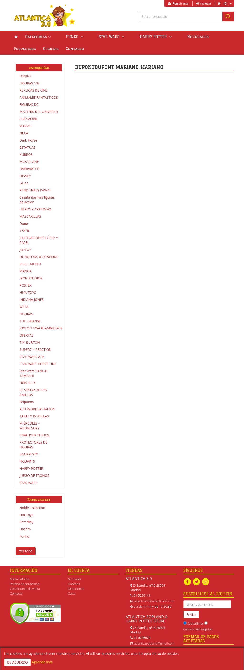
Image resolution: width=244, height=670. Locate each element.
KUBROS (26, 154)
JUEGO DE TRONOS (34, 475)
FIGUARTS (27, 461)
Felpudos (27, 402)
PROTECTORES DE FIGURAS (33, 444)
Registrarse (178, 3)
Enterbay (26, 522)
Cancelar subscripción (198, 629)
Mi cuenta (74, 579)
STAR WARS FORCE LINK (38, 364)
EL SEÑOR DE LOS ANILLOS (33, 392)
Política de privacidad (24, 584)
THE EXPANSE (30, 321)
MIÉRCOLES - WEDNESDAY (30, 425)
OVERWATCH (30, 168)
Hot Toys (26, 515)
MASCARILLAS (30, 216)
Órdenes (74, 584)
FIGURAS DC (29, 104)
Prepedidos (194, 37)
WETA (24, 306)
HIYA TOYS (28, 292)
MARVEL (26, 126)
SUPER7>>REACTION (35, 349)
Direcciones (76, 589)
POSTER (26, 285)
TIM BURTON (30, 342)
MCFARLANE (29, 161)
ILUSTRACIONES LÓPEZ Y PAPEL (39, 240)
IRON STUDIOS (31, 278)
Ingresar (203, 3)
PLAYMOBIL (29, 119)
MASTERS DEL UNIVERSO (39, 111)
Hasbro (25, 529)
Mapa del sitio (19, 579)
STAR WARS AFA (32, 356)
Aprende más (42, 662)
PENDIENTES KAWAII (35, 190)
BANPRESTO (29, 454)
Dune (24, 223)
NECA (24, 133)
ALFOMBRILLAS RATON (37, 409)
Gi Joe (24, 183)
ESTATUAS (27, 147)
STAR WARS (28, 482)
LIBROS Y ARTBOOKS (36, 209)
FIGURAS (26, 314)
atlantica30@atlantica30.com (154, 601)
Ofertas (220, 37)
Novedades (164, 37)
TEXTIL (25, 230)
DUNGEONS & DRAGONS (39, 256)
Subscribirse (195, 624)
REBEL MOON (30, 264)
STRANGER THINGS (34, 435)
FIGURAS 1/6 (29, 83)
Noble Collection (32, 507)
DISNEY (25, 176)
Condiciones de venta (25, 589)
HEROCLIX (27, 383)
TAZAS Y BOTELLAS (34, 416)
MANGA (26, 271)
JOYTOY (25, 249)
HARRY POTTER (31, 468)
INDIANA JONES (32, 299)
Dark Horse (28, 140)
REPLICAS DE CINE (34, 90)
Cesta (72, 593)
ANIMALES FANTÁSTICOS (39, 97)
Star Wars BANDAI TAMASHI (34, 373)
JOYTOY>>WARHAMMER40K (41, 328)
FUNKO (25, 76)
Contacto (23, 49)
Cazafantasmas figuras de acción (37, 199)
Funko (24, 536)
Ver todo (25, 551)
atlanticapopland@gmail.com (154, 643)
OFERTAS (27, 335)
